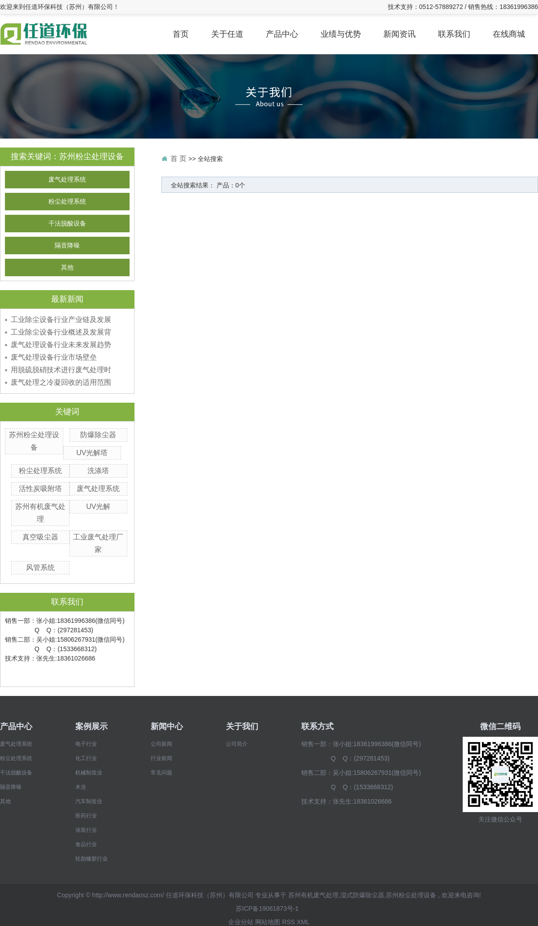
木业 (80, 787)
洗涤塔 (98, 470)
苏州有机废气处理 (313, 895)
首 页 (178, 158)
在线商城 (509, 34)
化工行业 (86, 758)
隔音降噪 (67, 245)
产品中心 (282, 34)
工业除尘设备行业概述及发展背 (61, 332)
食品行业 (86, 844)
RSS (288, 922)
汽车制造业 (88, 801)
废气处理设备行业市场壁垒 (54, 357)
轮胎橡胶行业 (91, 859)
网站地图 (267, 922)
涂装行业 (86, 830)
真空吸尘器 (40, 537)
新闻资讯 (399, 34)
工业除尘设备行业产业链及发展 (61, 319)
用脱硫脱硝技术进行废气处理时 (61, 370)
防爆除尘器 (98, 435)
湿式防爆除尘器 (362, 895)
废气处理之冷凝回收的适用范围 (61, 382)
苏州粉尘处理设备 (411, 895)
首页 (181, 34)
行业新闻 (161, 758)
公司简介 (236, 744)
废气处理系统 (67, 179)
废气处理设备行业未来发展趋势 (61, 344)
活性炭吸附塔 (40, 488)
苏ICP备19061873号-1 (267, 908)
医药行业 (86, 816)
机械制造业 (88, 772)
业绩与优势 (341, 34)
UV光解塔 (92, 452)
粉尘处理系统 (67, 201)
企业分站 (240, 922)
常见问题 (161, 772)
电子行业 (86, 744)
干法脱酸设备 (67, 223)
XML (303, 922)
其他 (67, 267)
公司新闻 (161, 744)
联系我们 (454, 34)
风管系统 (40, 567)
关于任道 (227, 34)
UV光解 (98, 506)
